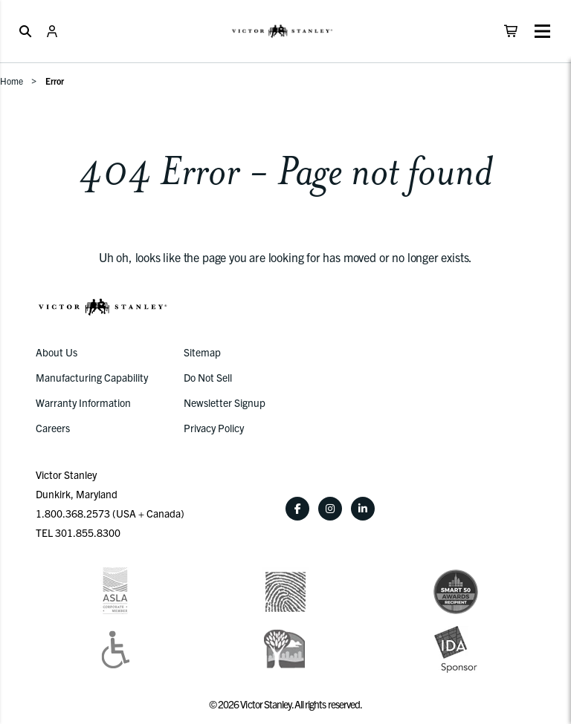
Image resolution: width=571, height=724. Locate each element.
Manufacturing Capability (92, 377)
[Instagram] (330, 509)
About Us (56, 352)
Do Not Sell (208, 377)
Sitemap (202, 352)
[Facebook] (297, 509)
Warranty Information (83, 402)
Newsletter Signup (224, 402)
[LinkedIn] (363, 509)
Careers (53, 427)
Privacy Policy (214, 427)
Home (11, 80)
